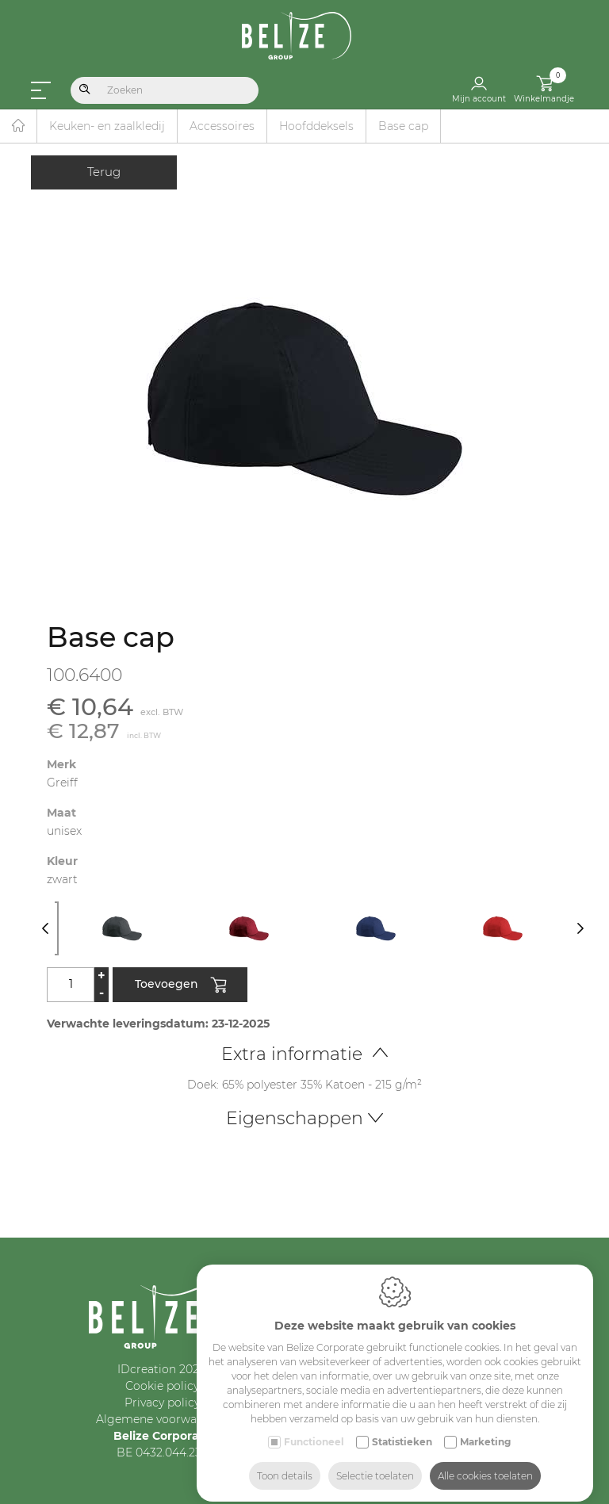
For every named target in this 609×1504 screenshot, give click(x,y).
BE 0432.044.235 (162, 1452)
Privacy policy (162, 1402)
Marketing (485, 1428)
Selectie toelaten (375, 1462)
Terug (104, 171)
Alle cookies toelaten (485, 1462)
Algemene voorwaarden (162, 1419)
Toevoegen (180, 985)
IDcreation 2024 (161, 1369)
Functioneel (314, 1428)
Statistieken (402, 1428)
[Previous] (45, 928)
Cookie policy (162, 1386)
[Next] (580, 928)
